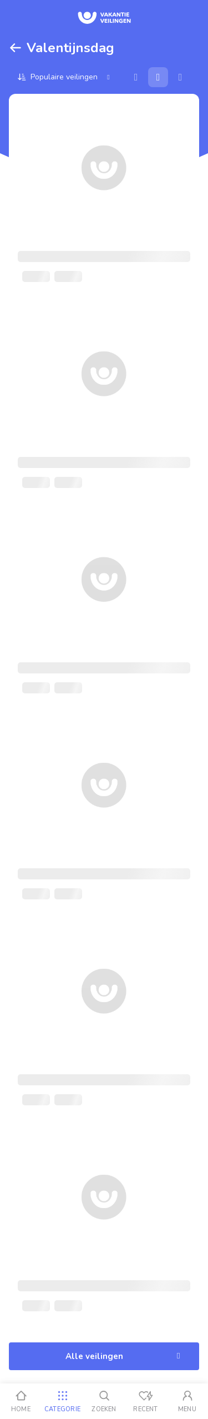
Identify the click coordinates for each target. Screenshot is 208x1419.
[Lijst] (180, 77)
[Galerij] (158, 77)
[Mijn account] (187, 1401)
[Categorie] (62, 1401)
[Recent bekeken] (145, 1401)
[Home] (21, 1401)
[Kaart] (136, 77)
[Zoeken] (104, 1401)
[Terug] (15, 48)
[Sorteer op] (65, 77)
